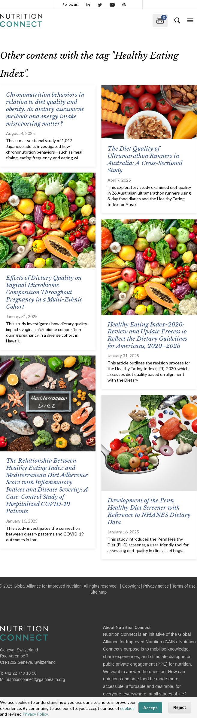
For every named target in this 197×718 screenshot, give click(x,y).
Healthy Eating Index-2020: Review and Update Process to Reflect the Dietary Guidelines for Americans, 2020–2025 (147, 335)
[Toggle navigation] (190, 20)
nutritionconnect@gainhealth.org (35, 679)
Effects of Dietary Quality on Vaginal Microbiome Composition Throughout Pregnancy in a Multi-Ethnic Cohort (44, 292)
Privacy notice (156, 586)
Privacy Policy (35, 713)
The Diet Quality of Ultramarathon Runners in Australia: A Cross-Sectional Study (144, 159)
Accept (150, 707)
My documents (160, 19)
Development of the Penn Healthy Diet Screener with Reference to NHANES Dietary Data (148, 510)
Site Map (98, 592)
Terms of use (183, 586)
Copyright (131, 586)
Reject (179, 707)
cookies (127, 708)
